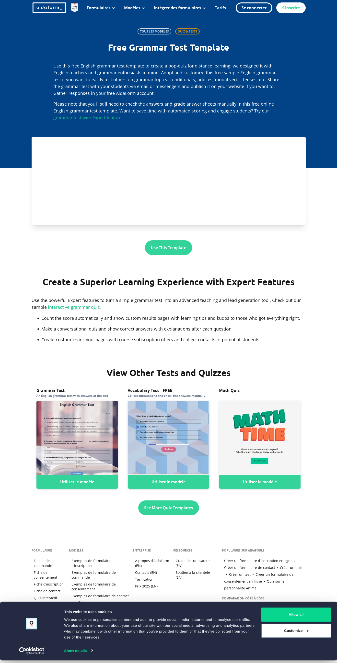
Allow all (296, 617)
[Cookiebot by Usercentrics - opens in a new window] (31, 653)
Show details (75, 653)
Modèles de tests (83, 597)
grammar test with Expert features (88, 118)
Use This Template (168, 247)
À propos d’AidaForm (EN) (150, 563)
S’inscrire (291, 8)
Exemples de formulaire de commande (91, 570)
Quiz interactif (43, 597)
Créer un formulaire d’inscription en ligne (256, 560)
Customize (296, 633)
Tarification (142, 579)
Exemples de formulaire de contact (97, 590)
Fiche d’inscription (46, 584)
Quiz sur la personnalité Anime (265, 581)
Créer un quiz (279, 567)
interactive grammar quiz (74, 307)
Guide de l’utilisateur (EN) (191, 563)
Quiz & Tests (187, 31)
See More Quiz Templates (168, 507)
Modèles (132, 8)
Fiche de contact (45, 590)
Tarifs (220, 8)
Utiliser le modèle (77, 481)
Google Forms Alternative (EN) (246, 601)
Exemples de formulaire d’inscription (99, 560)
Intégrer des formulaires (177, 8)
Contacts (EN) (144, 572)
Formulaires (98, 8)
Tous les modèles (154, 31)
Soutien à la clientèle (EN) (191, 574)
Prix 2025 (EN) (144, 586)
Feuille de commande (41, 563)
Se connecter (254, 8)
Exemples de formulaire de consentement (91, 581)
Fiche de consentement (43, 574)
